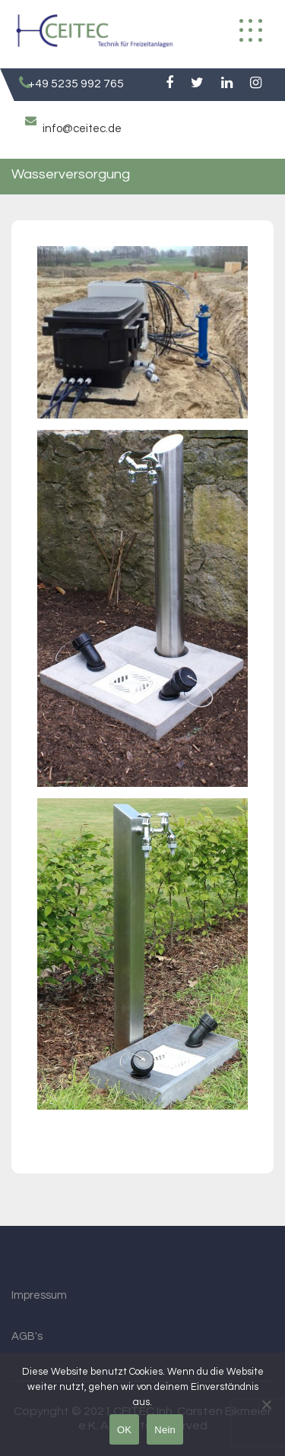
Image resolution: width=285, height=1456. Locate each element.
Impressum (39, 1295)
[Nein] (266, 1404)
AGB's (27, 1336)
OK (124, 1429)
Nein (165, 1429)
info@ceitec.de (82, 128)
